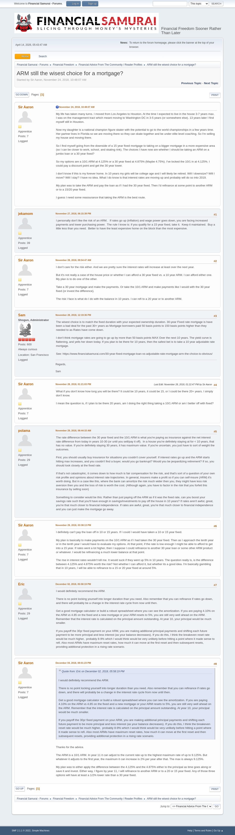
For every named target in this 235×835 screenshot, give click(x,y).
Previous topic (191, 83)
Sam (21, 315)
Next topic (211, 83)
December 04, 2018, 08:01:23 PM (73, 663)
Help (190, 830)
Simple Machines (40, 830)
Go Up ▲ (218, 830)
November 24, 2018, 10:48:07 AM (76, 107)
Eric (21, 584)
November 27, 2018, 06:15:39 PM (73, 213)
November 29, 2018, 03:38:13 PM (73, 525)
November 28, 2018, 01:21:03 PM (73, 384)
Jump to (164, 806)
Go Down (22, 94)
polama (24, 430)
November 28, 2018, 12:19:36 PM (73, 315)
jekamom (25, 213)
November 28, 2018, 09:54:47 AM (73, 260)
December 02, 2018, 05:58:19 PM (73, 584)
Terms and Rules (203, 830)
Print (215, 95)
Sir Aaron (25, 107)
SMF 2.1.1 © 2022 (21, 830)
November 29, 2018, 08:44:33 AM (73, 430)
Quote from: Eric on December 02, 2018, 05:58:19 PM (93, 671)
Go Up (20, 788)
